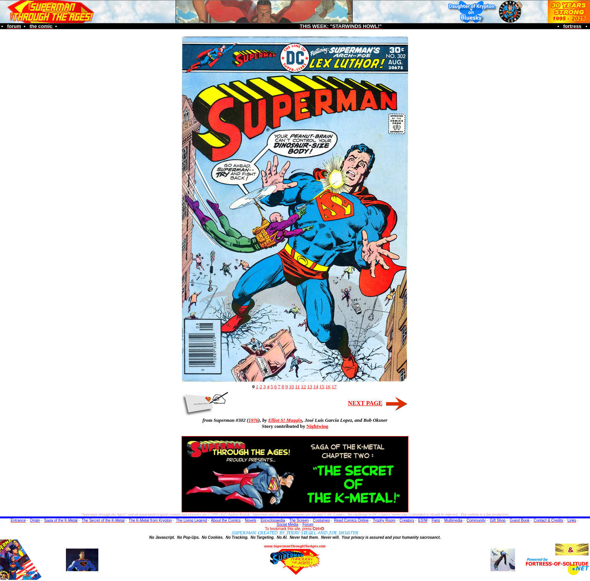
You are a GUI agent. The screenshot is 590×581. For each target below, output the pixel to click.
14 (315, 386)
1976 (253, 420)
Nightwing (318, 426)
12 (303, 386)
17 (334, 386)
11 (297, 386)
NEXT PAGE (365, 403)
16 (328, 386)
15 (321, 386)
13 (309, 386)
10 (291, 386)
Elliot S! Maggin (285, 420)
